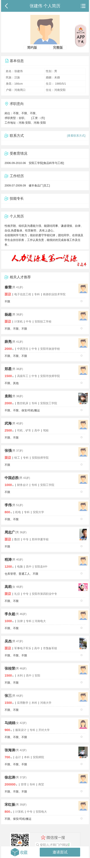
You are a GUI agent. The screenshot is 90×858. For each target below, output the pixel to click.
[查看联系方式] (76, 135)
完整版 (58, 47)
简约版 (32, 47)
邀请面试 (60, 852)
